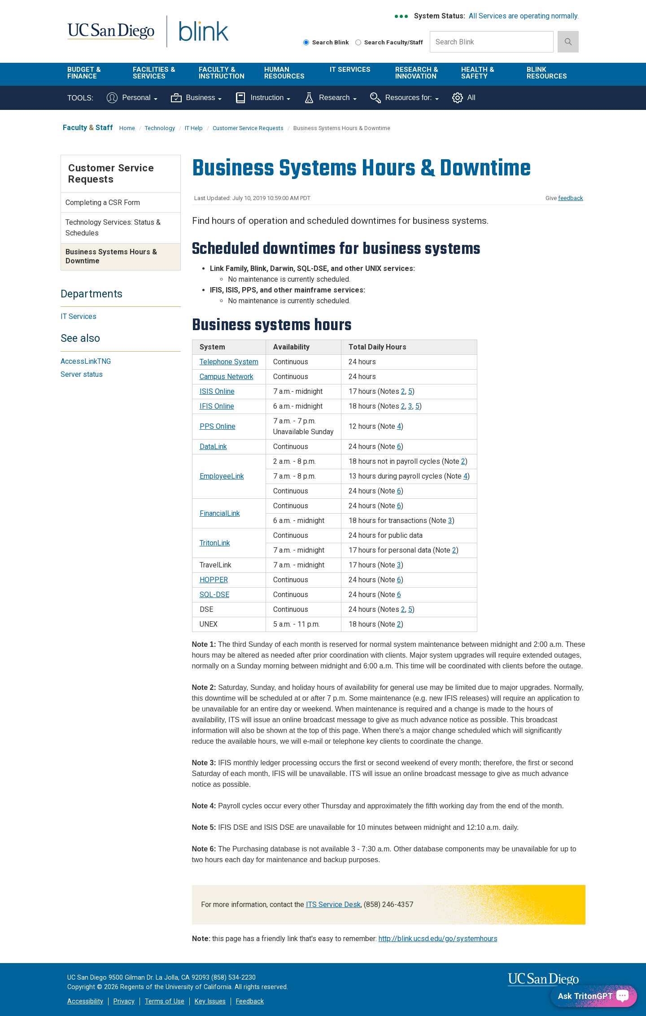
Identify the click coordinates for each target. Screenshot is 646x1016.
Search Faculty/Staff (389, 42)
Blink (203, 36)
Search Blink (326, 42)
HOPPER (214, 580)
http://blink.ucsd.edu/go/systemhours (438, 938)
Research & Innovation (416, 72)
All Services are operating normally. (524, 16)
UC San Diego (110, 36)
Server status (82, 374)
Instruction (262, 97)
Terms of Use (164, 1001)
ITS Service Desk (333, 904)
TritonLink (215, 543)
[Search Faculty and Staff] (358, 42)
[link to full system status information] (402, 16)
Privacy (124, 1001)
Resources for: (404, 97)
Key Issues (210, 1001)
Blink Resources (547, 72)
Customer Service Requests (248, 128)
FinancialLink (220, 513)
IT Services (350, 69)
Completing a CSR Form (102, 202)
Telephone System (229, 362)
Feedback (250, 1001)
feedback (570, 198)
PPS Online (218, 426)
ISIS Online (217, 391)
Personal (132, 97)
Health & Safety (477, 72)
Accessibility (85, 1001)
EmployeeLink (222, 476)
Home (127, 128)
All (464, 97)
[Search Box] (492, 41)
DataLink (213, 446)
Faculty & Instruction (221, 72)
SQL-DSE (214, 594)
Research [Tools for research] (330, 97)
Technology (160, 128)
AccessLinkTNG (86, 361)
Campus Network (226, 376)
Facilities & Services (154, 72)
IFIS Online (217, 406)
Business (196, 97)
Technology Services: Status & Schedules (113, 227)
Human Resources (284, 72)
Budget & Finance (84, 72)
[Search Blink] (306, 42)
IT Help (194, 128)
